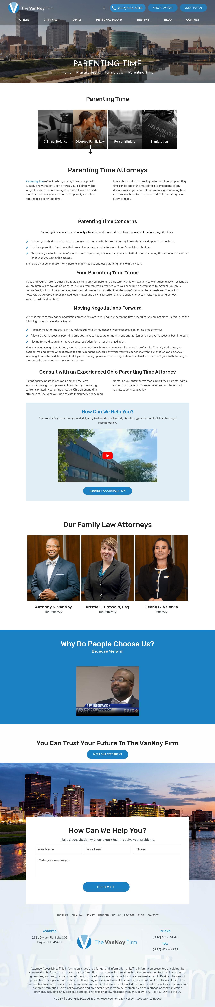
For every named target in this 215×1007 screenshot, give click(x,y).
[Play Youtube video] (107, 455)
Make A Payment (161, 7)
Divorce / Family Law (90, 141)
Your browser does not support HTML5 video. (107, 691)
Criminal (50, 20)
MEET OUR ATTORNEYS (107, 754)
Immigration (159, 141)
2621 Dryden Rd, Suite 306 (49, 938)
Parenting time (35, 181)
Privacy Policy (124, 999)
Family (77, 20)
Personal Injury (109, 20)
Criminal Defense (55, 141)
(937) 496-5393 (165, 949)
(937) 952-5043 (128, 8)
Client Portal (193, 7)
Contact (193, 20)
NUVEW (59, 999)
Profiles (22, 20)
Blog (168, 20)
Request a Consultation (107, 491)
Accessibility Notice (149, 999)
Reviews (143, 20)
